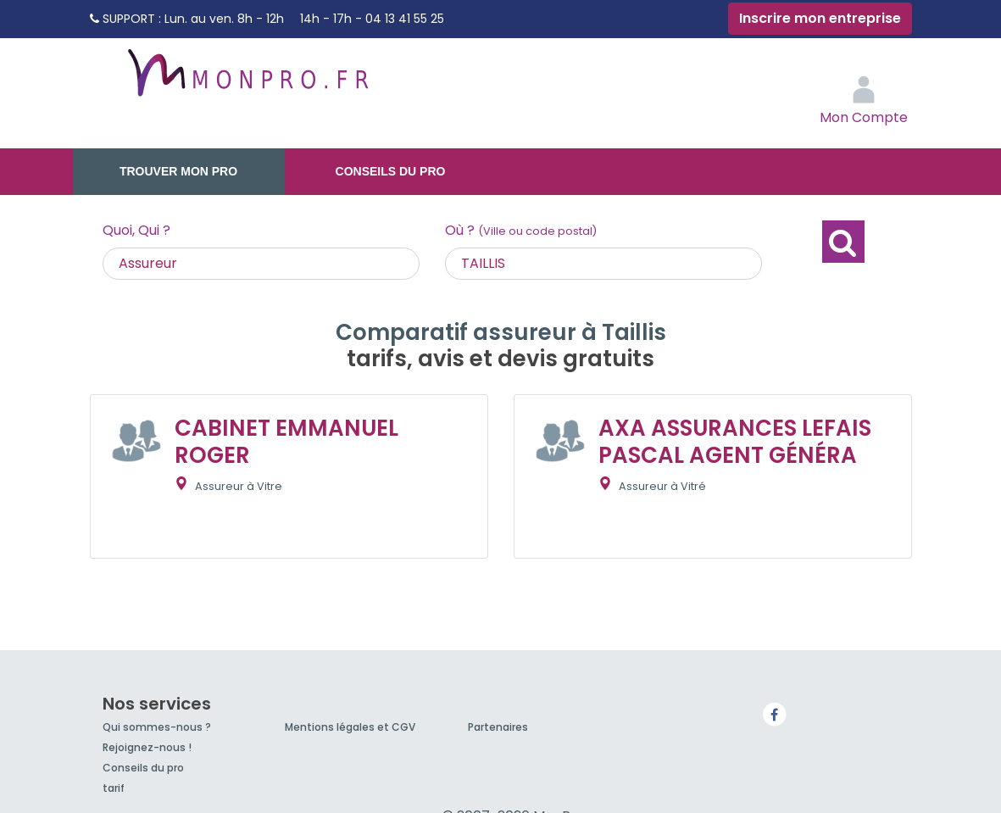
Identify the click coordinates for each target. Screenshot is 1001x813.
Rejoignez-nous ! (147, 747)
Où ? (521, 230)
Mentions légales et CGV (350, 727)
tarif (114, 788)
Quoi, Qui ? (136, 230)
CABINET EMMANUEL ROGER (286, 441)
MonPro (247, 80)
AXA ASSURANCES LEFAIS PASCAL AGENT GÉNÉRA (734, 441)
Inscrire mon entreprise (820, 18)
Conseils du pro (391, 171)
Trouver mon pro (178, 171)
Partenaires (498, 727)
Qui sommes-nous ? (157, 727)
